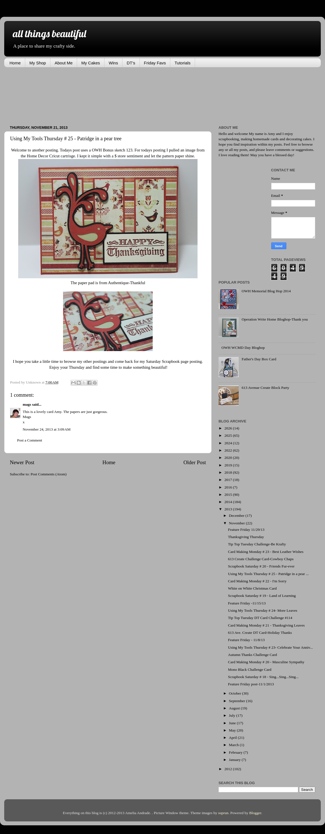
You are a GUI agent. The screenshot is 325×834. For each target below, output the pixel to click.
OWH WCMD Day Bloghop (243, 347)
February (236, 752)
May (233, 730)
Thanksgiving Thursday (246, 537)
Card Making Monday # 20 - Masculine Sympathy (266, 662)
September (237, 701)
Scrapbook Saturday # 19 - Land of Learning (262, 596)
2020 (228, 457)
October (235, 693)
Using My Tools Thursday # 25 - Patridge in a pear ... (268, 574)
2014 (228, 502)
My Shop (37, 62)
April (233, 737)
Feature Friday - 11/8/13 (246, 640)
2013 (228, 509)
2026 (228, 428)
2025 (228, 435)
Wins (113, 62)
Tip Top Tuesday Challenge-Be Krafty (257, 544)
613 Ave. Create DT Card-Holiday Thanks (260, 632)
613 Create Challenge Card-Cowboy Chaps (261, 559)
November (237, 523)
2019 (228, 465)
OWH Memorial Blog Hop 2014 (266, 291)
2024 (228, 443)
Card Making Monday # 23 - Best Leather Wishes (265, 552)
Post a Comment (29, 440)
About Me (64, 62)
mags (27, 404)
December (237, 515)
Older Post (195, 462)
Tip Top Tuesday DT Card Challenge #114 (260, 618)
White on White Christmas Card (252, 588)
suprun (223, 813)
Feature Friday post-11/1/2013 (251, 684)
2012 (228, 769)
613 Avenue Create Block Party (265, 388)
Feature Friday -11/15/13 (247, 603)
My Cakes (90, 62)
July (232, 715)
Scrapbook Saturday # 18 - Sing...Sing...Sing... (263, 677)
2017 (228, 480)
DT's (131, 62)
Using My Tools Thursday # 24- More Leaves (262, 610)
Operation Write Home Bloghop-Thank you (275, 319)
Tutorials (183, 62)
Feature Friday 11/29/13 (246, 529)
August (235, 708)
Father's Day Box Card (259, 359)
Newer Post (22, 462)
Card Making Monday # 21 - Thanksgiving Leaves (266, 625)
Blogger (255, 813)
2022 (228, 450)
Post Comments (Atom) (48, 474)
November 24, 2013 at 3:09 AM (47, 429)
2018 (228, 472)
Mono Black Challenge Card (249, 669)
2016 (228, 487)
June (233, 723)
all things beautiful (49, 33)
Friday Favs (155, 62)
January (235, 760)
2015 (228, 494)
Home (15, 62)
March (234, 745)
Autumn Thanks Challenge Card (252, 655)
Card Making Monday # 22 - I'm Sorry (257, 581)
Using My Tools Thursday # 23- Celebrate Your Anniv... (270, 647)
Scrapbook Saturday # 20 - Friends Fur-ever (261, 566)
